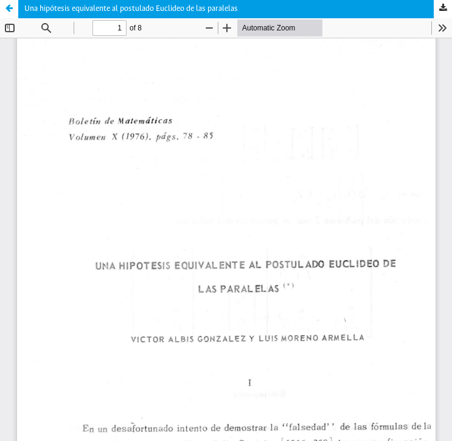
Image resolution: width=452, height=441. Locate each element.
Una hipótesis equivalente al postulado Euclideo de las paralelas (131, 8)
